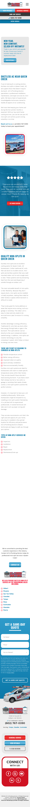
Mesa (5, 602)
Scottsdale (7, 604)
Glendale (6, 607)
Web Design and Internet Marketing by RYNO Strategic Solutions (15, 799)
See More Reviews (15, 203)
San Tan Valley (8, 594)
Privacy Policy (10, 672)
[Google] (15, 773)
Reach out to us (6, 124)
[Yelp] (18, 780)
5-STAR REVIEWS (15, 748)
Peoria (5, 610)
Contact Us (15, 565)
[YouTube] (21, 773)
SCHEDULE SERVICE (22, 11)
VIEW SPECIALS (7, 11)
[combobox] (15, 652)
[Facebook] (8, 773)
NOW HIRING (15, 21)
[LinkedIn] (12, 780)
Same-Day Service (15, 14)
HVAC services (6, 493)
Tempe (5, 599)
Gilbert (5, 588)
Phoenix (6, 591)
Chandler (6, 596)
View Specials (10, 60)
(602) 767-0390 (15, 18)
